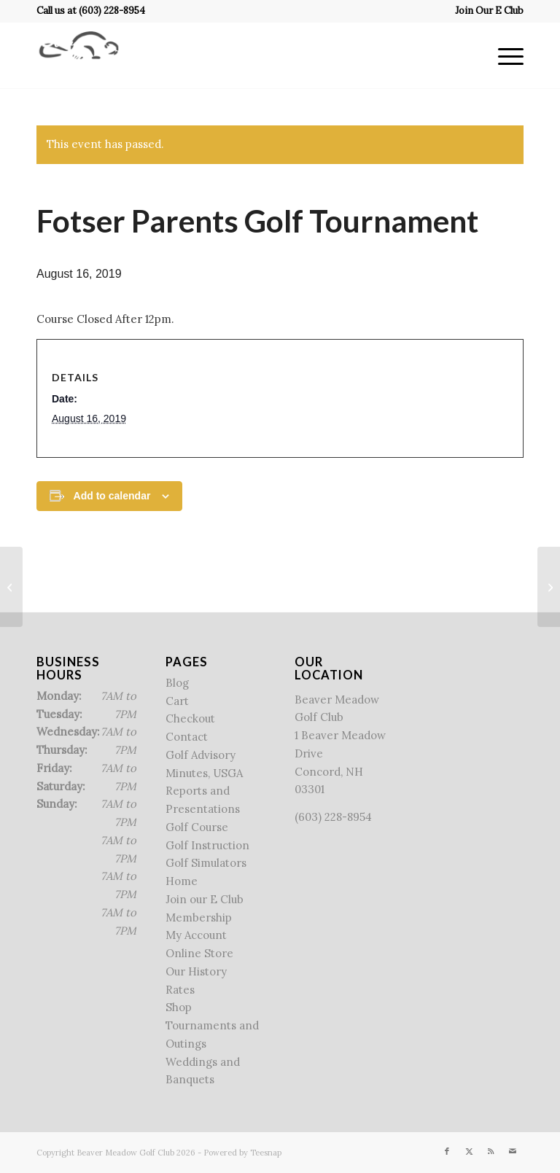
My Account (196, 935)
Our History (196, 971)
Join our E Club (205, 899)
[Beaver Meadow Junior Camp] (11, 587)
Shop (179, 1007)
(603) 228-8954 (112, 10)
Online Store (199, 953)
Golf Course (197, 827)
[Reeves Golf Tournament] (548, 587)
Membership (199, 917)
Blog (177, 683)
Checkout (190, 718)
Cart (177, 701)
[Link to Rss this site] (491, 1151)
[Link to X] (469, 1151)
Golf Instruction (207, 845)
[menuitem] (486, 11)
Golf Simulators (206, 863)
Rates (180, 990)
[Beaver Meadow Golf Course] (78, 55)
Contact (187, 737)
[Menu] (503, 55)
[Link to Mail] (513, 1151)
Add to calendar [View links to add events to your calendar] (112, 496)
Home (182, 881)
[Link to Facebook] (447, 1151)
